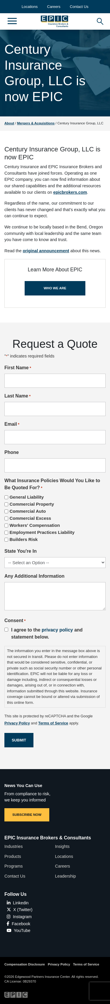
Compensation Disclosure (24, 964)
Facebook (18, 923)
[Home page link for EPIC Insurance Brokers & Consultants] (55, 21)
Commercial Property (31, 504)
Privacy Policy (59, 964)
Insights (62, 846)
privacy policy (57, 629)
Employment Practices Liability (42, 532)
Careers (53, 6)
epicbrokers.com (70, 192)
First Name (17, 368)
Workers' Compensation (34, 525)
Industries (13, 846)
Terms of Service (86, 964)
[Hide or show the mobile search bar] (99, 19)
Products (12, 856)
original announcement (46, 250)
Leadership (65, 876)
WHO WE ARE (55, 288)
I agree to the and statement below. (47, 633)
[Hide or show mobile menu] (12, 20)
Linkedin (18, 903)
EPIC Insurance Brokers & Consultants (47, 837)
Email (11, 424)
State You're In (20, 551)
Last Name (17, 396)
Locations (30, 6)
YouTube (19, 930)
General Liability (26, 497)
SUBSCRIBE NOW (26, 814)
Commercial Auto (27, 511)
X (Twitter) (20, 909)
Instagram (19, 916)
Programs (13, 866)
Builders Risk (23, 539)
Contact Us (79, 6)
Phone (11, 452)
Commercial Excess (30, 518)
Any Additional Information (34, 576)
